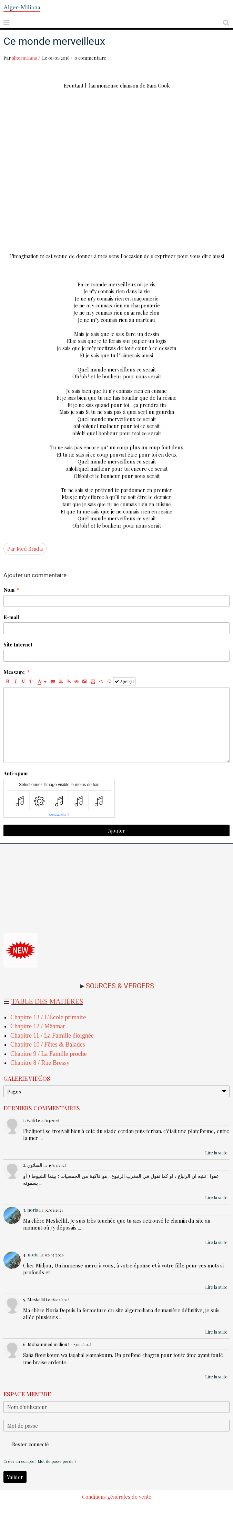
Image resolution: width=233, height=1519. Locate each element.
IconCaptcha (58, 814)
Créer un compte (18, 1461)
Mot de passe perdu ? (57, 1461)
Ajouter (116, 830)
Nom (8, 589)
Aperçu (124, 681)
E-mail (11, 617)
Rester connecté (26, 1444)
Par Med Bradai (25, 548)
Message (14, 672)
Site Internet (17, 644)
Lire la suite (216, 1152)
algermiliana (24, 58)
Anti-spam (15, 773)
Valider (15, 1477)
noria (32, 1210)
